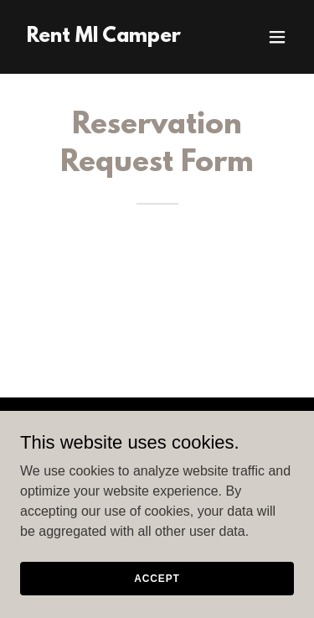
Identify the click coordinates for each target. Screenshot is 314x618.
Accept (156, 578)
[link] (104, 37)
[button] (277, 37)
